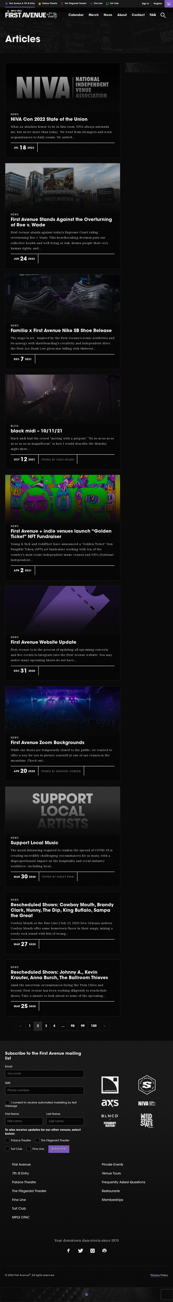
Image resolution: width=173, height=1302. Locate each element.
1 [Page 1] (30, 1026)
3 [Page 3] (46, 1026)
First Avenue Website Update (43, 642)
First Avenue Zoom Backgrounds (47, 743)
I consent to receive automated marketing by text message (40, 1104)
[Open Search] (163, 15)
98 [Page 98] (73, 1026)
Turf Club (13, 1149)
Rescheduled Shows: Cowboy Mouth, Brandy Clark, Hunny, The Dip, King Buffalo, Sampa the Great (62, 910)
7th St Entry (20, 1173)
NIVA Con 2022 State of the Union (49, 119)
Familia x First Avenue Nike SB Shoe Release (61, 331)
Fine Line (35, 1149)
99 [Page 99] (83, 1026)
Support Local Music (34, 843)
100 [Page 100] (94, 1026)
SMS (7, 1083)
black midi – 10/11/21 (36, 431)
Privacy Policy (159, 1275)
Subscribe (59, 1149)
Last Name (53, 1114)
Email (8, 1066)
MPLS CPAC (21, 1217)
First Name (12, 1114)
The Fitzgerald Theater (52, 1140)
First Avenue (21, 1164)
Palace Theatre (18, 1140)
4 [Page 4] (54, 1026)
